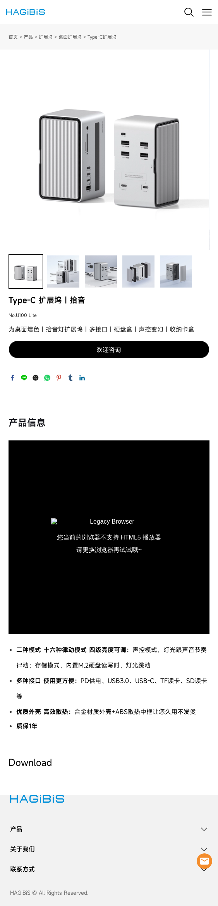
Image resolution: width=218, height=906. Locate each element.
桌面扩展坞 (70, 37)
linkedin (82, 378)
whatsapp (47, 378)
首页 (13, 37)
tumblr (70, 378)
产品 (28, 37)
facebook (12, 378)
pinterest (59, 378)
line (24, 378)
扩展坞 (46, 37)
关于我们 (22, 849)
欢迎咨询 (108, 350)
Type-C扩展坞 (102, 37)
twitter (35, 378)
